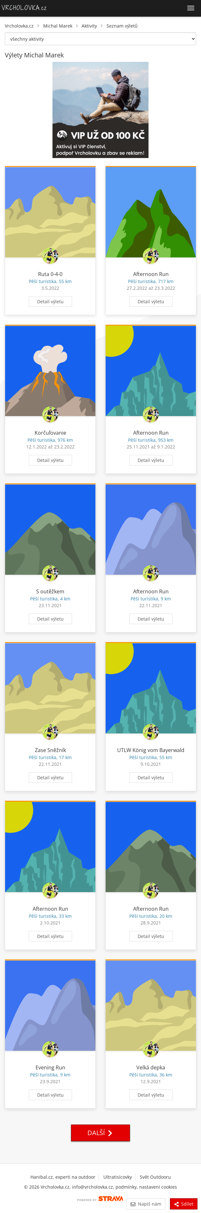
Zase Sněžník (50, 750)
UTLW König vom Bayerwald (150, 750)
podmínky (126, 1187)
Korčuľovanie (50, 432)
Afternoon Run (151, 274)
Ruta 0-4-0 (50, 274)
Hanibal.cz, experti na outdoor (62, 1177)
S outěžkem (50, 591)
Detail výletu (50, 301)
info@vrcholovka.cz (92, 1187)
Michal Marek (57, 26)
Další (100, 1132)
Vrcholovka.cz (19, 26)
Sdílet (183, 1204)
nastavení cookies (158, 1187)
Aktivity (89, 26)
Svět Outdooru (155, 1177)
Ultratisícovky (117, 1177)
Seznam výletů (122, 26)
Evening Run (50, 1067)
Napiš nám (146, 1204)
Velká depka (150, 1067)
